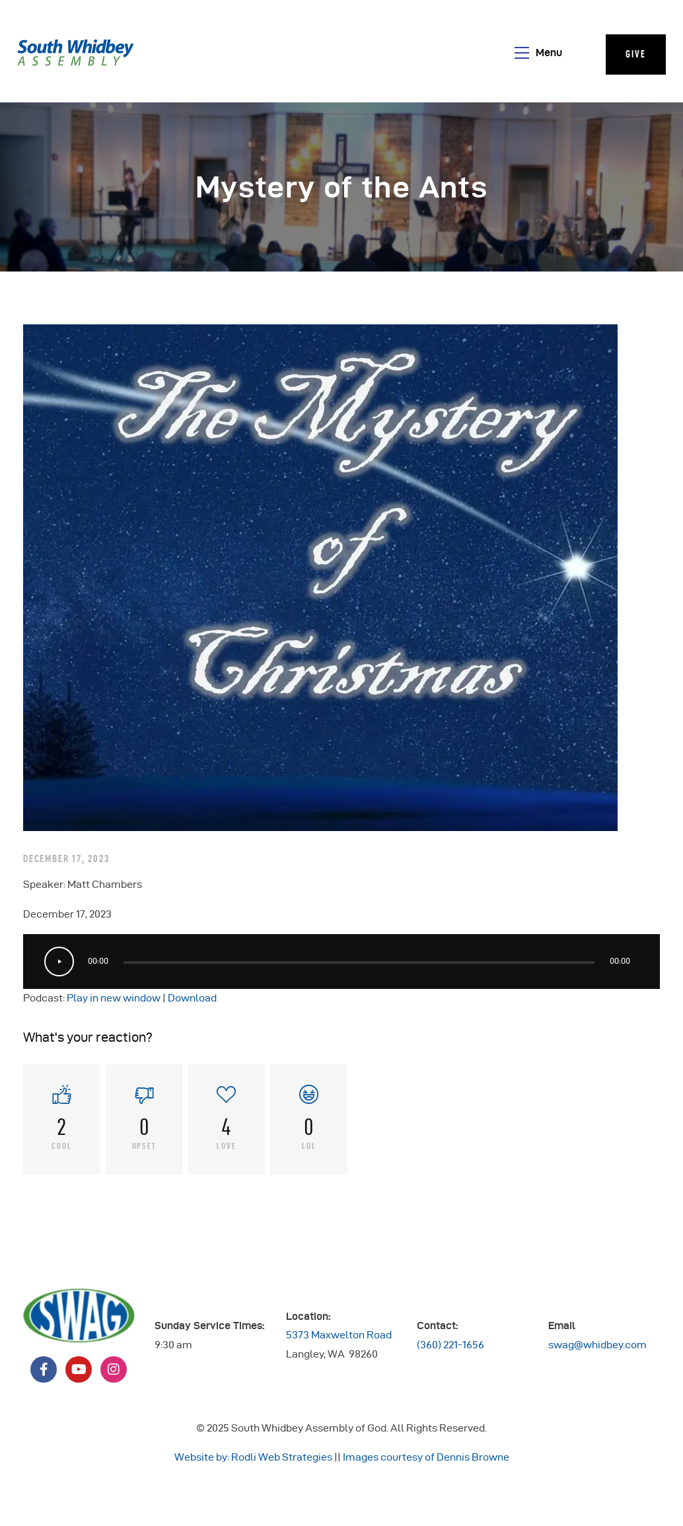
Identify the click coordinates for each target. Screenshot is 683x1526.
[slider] (359, 962)
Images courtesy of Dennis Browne (426, 1457)
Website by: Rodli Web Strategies (253, 1457)
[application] (341, 961)
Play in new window (114, 997)
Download (192, 997)
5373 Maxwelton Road (339, 1334)
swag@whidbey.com (597, 1344)
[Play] (59, 961)
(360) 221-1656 (450, 1344)
